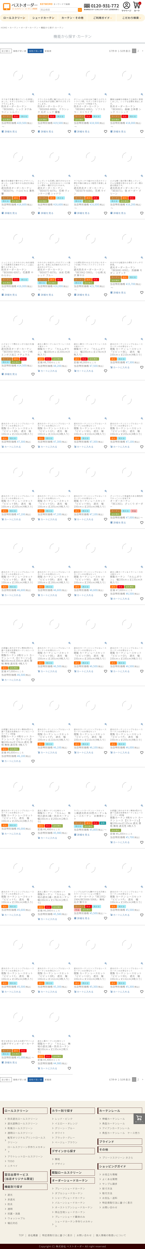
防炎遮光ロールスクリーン (23, 1118)
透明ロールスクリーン (20, 1133)
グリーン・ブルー (65, 1128)
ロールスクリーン (14, 17)
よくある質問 (109, 1179)
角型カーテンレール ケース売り (121, 1133)
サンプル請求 (109, 1183)
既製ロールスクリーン (67, 1172)
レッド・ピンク (64, 1118)
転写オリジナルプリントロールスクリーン (26, 1140)
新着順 (48, 50)
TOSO (11, 1161)
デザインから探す (64, 1151)
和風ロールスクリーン (20, 1128)
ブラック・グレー (65, 1137)
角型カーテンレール (113, 1123)
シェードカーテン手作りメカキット (74, 1224)
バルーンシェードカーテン (70, 1202)
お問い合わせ (109, 1207)
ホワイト (60, 1133)
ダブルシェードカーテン (69, 1193)
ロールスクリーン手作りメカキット (26, 1149)
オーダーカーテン (29, 27)
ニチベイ (13, 1165)
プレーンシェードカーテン (70, 1188)
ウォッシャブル (16, 1218)
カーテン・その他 (72, 17)
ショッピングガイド (112, 1166)
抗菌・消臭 (14, 1213)
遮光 (10, 1194)
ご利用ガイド (101, 17)
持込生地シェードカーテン (70, 1212)
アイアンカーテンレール (116, 1128)
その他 (103, 1149)
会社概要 (33, 1235)
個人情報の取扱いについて (111, 1235)
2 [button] (138, 50)
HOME (4, 27)
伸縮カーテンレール (113, 1118)
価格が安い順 (19, 50)
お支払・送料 (109, 1198)
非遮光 (11, 1199)
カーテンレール (109, 1111)
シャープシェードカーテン (70, 1198)
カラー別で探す (62, 1111)
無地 (57, 1159)
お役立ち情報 (109, 1174)
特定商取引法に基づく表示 (117, 1202)
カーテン (14, 27)
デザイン (60, 1163)
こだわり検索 (130, 17)
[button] (142, 51)
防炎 (10, 1204)
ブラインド (106, 1142)
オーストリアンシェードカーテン (74, 1207)
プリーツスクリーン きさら (117, 1157)
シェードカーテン (43, 17)
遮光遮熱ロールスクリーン (23, 1123)
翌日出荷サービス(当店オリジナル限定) (19, 1177)
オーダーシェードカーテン (70, 1180)
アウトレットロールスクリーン (25, 1156)
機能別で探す (14, 1187)
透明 (10, 1209)
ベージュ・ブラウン (66, 1142)
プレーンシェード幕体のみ (70, 1216)
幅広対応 (13, 1223)
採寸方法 (107, 1188)
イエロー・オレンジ (66, 1123)
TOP (21, 1235)
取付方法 (107, 1193)
